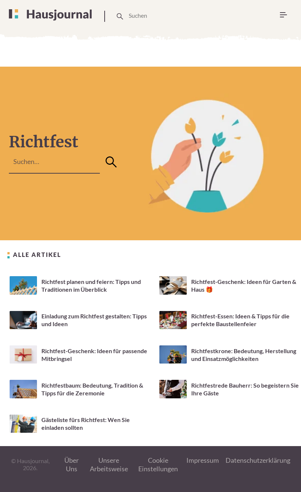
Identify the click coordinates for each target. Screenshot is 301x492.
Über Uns (71, 464)
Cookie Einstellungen (158, 464)
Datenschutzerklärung (258, 460)
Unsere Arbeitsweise (109, 464)
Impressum (202, 460)
